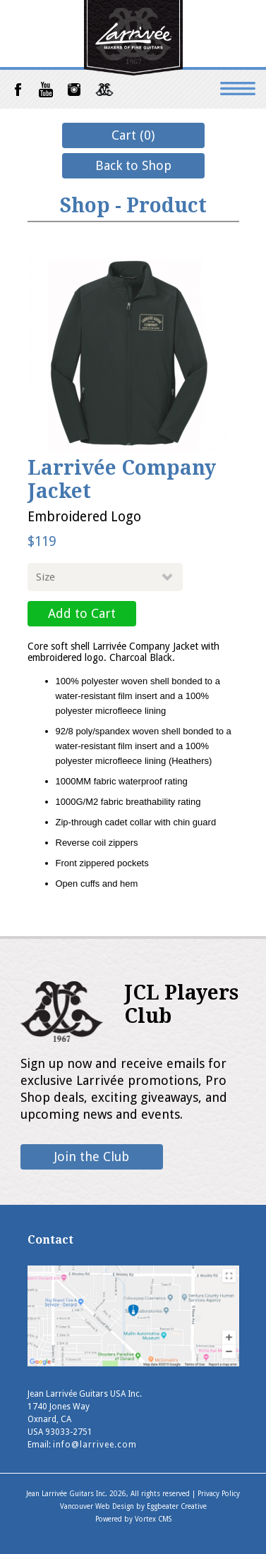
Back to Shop (133, 165)
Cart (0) (133, 135)
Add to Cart (82, 613)
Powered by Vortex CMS (133, 1519)
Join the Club (91, 1156)
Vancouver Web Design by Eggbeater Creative (133, 1506)
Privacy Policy (219, 1494)
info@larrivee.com (95, 1445)
